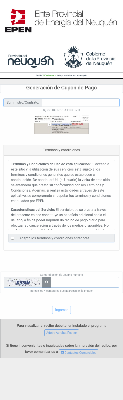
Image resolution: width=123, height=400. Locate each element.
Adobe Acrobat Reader (61, 332)
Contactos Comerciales (78, 352)
